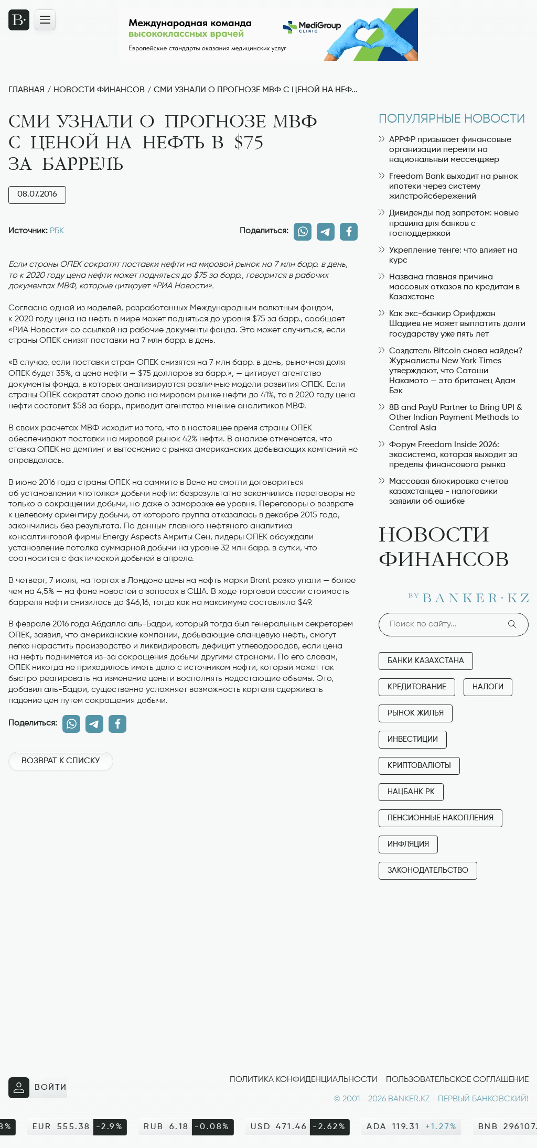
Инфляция (408, 844)
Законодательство (428, 870)
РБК (57, 231)
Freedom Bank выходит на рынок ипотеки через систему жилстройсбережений (448, 186)
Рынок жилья (416, 713)
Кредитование (417, 687)
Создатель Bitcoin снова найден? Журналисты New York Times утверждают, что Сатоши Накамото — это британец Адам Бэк (451, 371)
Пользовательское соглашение (457, 1080)
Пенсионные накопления (440, 818)
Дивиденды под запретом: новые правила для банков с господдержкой (449, 223)
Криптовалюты (419, 766)
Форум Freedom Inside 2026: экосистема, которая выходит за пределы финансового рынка (448, 455)
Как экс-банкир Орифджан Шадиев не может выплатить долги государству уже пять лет (452, 324)
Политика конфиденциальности (304, 1080)
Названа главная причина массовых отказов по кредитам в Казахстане (449, 287)
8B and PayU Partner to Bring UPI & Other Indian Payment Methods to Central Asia (450, 418)
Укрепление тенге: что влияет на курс (448, 255)
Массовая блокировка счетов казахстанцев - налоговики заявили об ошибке (443, 492)
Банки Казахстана (426, 661)
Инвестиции (413, 739)
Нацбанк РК (411, 792)
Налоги (487, 687)
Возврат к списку (61, 761)
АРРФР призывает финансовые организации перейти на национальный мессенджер (445, 150)
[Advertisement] (183, 816)
